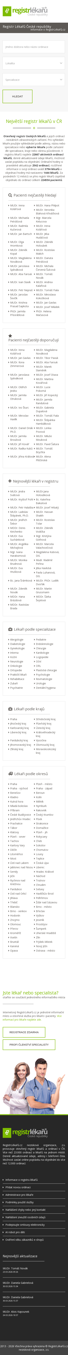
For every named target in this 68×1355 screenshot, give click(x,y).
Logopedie (42, 657)
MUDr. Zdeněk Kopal (18, 251)
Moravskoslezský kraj (46, 750)
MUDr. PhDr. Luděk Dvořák (47, 582)
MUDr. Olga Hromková (17, 243)
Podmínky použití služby (19, 1202)
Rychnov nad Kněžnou (17, 882)
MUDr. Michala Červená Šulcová (45, 267)
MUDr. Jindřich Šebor (18, 521)
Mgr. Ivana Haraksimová (18, 553)
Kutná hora (16, 801)
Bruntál (14, 942)
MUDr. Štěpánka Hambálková (45, 421)
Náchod (40, 876)
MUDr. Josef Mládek (47, 307)
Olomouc (15, 924)
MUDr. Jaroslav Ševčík (19, 296)
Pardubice (16, 889)
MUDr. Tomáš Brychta (44, 450)
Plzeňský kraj (43, 723)
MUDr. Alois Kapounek (16, 1311)
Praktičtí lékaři (18, 674)
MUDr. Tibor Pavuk (47, 358)
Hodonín (15, 915)
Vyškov (40, 915)
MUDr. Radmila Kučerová (19, 227)
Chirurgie (41, 648)
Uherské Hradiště (46, 933)
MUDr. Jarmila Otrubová (18, 397)
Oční (38, 661)
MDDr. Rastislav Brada (19, 606)
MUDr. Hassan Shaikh (44, 513)
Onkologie (16, 666)
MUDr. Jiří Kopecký (47, 395)
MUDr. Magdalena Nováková (21, 259)
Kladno (14, 797)
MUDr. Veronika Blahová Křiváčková (47, 211)
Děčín (13, 849)
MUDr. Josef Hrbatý (47, 507)
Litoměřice (16, 854)
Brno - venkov (18, 911)
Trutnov (40, 880)
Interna (14, 652)
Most (13, 858)
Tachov (14, 841)
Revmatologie (44, 679)
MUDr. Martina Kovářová (44, 380)
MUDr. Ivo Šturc (19, 407)
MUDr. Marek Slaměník (44, 368)
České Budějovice (20, 814)
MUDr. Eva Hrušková (16, 569)
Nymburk (41, 806)
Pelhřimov (42, 898)
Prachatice (16, 823)
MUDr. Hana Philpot (47, 205)
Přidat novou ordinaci (18, 1187)
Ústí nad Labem (19, 863)
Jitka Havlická (43, 568)
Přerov (14, 928)
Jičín (12, 876)
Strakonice (42, 823)
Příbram (15, 810)
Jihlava (14, 898)
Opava (14, 950)
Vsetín (13, 937)
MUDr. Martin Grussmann (44, 590)
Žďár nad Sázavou (46, 902)
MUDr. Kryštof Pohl (21, 499)
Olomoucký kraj (45, 744)
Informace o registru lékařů (21, 1179)
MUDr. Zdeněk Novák (18, 590)
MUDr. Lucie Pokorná (43, 388)
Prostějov (41, 924)
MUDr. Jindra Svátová (17, 493)
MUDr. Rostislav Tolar (45, 521)
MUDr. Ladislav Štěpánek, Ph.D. (19, 513)
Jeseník (40, 920)
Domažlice (42, 828)
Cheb (39, 841)
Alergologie (16, 639)
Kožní (13, 657)
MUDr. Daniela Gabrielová (18, 1282)
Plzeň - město (44, 784)
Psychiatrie (16, 687)
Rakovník (41, 810)
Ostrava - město (45, 950)
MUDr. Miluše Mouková (44, 437)
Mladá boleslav (19, 806)
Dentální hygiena (45, 687)
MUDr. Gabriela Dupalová (45, 409)
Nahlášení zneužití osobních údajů (25, 1217)
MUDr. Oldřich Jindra (18, 388)
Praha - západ (44, 788)
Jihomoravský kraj (20, 744)
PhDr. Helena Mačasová (43, 313)
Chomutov (42, 849)
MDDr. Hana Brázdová (17, 598)
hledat (17, 96)
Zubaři (14, 683)
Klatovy (14, 832)
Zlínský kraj (16, 749)
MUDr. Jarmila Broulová (18, 437)
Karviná (14, 946)
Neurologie (16, 661)
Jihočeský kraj (18, 723)
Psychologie (43, 674)
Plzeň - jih (42, 832)
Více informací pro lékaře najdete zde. (32, 1017)
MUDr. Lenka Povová (43, 429)
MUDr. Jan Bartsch (21, 234)
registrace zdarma (24, 1032)
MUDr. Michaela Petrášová (19, 219)
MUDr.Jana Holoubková (43, 493)
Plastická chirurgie (46, 670)
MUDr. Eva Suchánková (17, 537)
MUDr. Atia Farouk (21, 274)
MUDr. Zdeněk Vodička (44, 529)
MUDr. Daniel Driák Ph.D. (21, 429)
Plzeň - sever (17, 836)
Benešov (15, 792)
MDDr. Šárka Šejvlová (43, 598)
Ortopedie (16, 670)
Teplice (40, 858)
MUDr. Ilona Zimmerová (17, 364)
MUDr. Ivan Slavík (20, 282)
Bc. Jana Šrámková (21, 580)
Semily (14, 871)
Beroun (40, 792)
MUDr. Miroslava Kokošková (46, 296)
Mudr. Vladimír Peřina (44, 561)
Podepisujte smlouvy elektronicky (25, 1224)
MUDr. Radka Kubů (21, 448)
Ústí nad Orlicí (18, 893)
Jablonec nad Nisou (21, 867)
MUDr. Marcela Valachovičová (45, 545)
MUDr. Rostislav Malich (45, 251)
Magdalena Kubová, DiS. (47, 553)
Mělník (40, 801)
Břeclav (40, 911)
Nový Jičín (41, 946)
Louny (39, 854)
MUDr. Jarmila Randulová (44, 401)
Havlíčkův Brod (44, 893)
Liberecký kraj (18, 732)
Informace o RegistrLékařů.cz (47, 29)
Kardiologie (42, 652)
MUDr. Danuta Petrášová (44, 259)
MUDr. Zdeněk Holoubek (44, 243)
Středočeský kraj (45, 719)
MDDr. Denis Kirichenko (17, 529)
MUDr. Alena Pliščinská (43, 458)
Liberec (40, 867)
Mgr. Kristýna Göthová (43, 537)
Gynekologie (17, 648)
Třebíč (14, 902)
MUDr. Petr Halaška (21, 507)
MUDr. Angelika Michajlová (19, 545)
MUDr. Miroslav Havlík (19, 417)
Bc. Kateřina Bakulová (43, 501)
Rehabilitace (17, 679)
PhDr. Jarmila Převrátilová (17, 313)
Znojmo (15, 920)
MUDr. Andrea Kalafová (44, 283)
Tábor (13, 828)
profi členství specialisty (29, 1044)
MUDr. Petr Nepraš (21, 290)
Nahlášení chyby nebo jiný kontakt (25, 1209)
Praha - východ (19, 788)
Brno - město (44, 906)
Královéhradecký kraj (45, 734)
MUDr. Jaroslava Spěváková (19, 267)
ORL (38, 666)
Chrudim (41, 885)
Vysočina (41, 740)
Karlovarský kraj (19, 728)
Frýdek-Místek (44, 942)
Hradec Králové (45, 871)
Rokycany (41, 836)
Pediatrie (41, 639)
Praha (13, 719)
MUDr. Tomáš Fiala (47, 290)
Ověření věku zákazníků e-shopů (24, 1239)
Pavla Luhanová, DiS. (45, 574)
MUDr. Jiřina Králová (22, 456)
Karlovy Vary (17, 845)
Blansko (15, 906)
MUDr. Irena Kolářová (17, 207)
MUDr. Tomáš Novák (44, 275)
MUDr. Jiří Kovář (19, 444)
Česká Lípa (42, 863)
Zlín (38, 937)
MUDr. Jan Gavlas (46, 302)
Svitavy (40, 889)
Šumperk (41, 928)
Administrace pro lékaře (19, 1194)
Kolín (39, 797)
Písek (39, 819)
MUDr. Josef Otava (47, 374)
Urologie (41, 683)
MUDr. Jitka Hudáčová (42, 235)
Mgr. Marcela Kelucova (43, 219)
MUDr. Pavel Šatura (47, 444)
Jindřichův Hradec (20, 819)
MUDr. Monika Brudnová (18, 561)
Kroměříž (15, 933)
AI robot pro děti (15, 1232)
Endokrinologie (44, 644)
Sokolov (40, 845)
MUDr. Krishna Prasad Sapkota (19, 304)
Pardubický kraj (19, 740)
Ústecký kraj (43, 728)
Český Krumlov (44, 814)
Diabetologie (17, 644)
